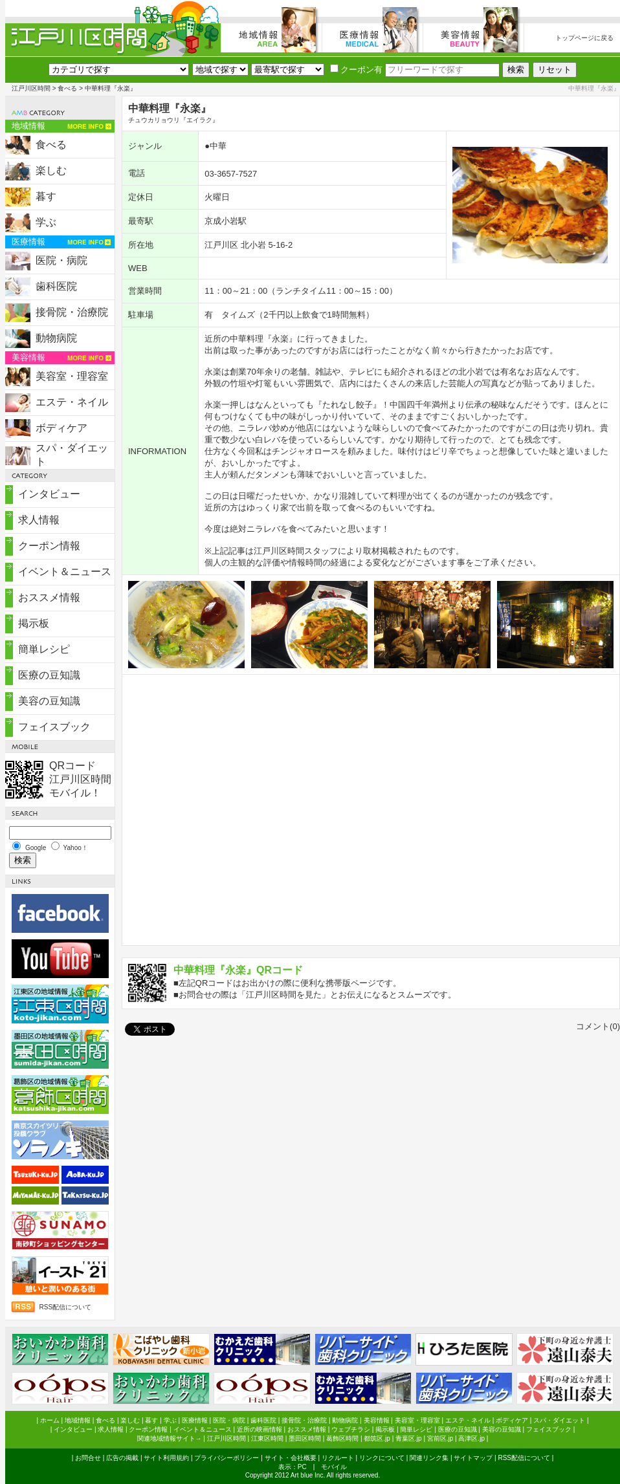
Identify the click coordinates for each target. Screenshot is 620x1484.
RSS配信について (65, 1307)
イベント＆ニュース (64, 571)
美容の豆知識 (49, 700)
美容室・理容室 (72, 376)
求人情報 (39, 519)
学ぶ (46, 222)
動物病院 (56, 338)
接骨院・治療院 (72, 312)
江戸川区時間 (31, 88)
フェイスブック (54, 726)
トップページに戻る (584, 37)
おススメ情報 (49, 597)
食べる (67, 88)
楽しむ (51, 170)
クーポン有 (356, 69)
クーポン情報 (49, 545)
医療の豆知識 (49, 675)
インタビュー (49, 493)
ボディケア (61, 427)
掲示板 (33, 623)
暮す (46, 196)
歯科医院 (56, 286)
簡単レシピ (44, 649)
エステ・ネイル (72, 402)
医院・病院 (61, 260)
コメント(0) (598, 1026)
